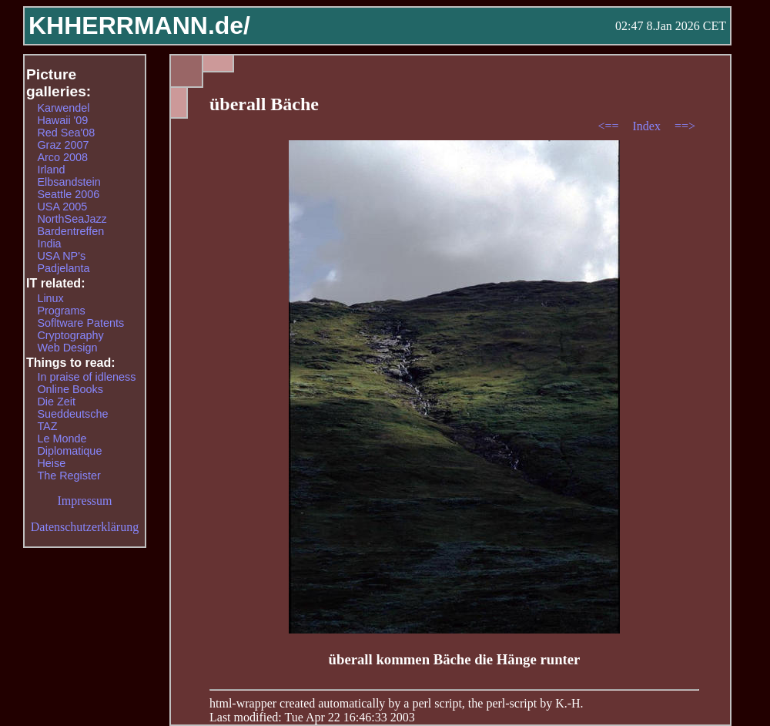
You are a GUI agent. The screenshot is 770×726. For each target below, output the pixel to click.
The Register (68, 475)
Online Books (70, 389)
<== (609, 126)
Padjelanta (63, 268)
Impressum (84, 500)
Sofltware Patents (80, 323)
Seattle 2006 (68, 194)
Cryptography (70, 335)
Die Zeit (56, 401)
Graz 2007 (63, 145)
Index (647, 126)
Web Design (67, 347)
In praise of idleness (86, 377)
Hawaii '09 (62, 120)
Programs (61, 310)
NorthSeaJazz (71, 219)
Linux (50, 298)
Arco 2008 (62, 157)
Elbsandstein (68, 182)
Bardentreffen (70, 231)
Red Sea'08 (66, 132)
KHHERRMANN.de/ (139, 25)
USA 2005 (62, 206)
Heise (51, 463)
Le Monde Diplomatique (69, 444)
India (49, 243)
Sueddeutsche (72, 414)
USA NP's (61, 256)
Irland (51, 169)
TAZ (47, 426)
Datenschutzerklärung (85, 526)
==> (685, 126)
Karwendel (63, 108)
